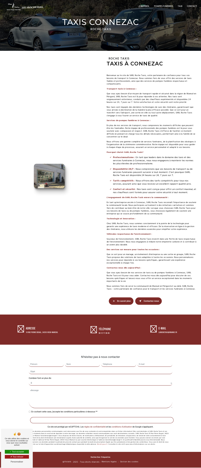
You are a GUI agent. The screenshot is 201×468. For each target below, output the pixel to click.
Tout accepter (17, 452)
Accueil (145, 6)
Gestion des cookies (129, 462)
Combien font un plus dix (40, 375)
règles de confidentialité (95, 424)
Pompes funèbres (163, 6)
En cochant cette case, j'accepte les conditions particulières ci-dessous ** (64, 409)
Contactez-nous (149, 301)
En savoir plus (121, 301)
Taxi (179, 6)
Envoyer (102, 417)
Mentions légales (109, 462)
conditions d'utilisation (122, 424)
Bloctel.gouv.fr (102, 441)
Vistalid (67, 462)
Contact (192, 6)
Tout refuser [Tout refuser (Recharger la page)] (16, 457)
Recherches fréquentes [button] (100, 457)
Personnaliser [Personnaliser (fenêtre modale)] (17, 462)
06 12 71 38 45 (104, 336)
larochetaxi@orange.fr (168, 330)
